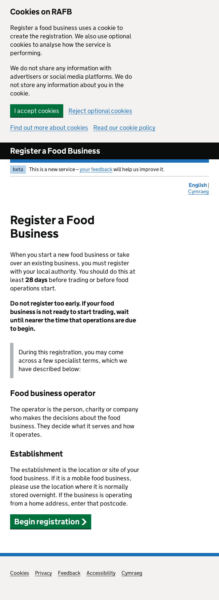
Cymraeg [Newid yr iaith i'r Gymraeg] (198, 191)
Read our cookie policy (124, 127)
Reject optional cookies (100, 111)
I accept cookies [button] (36, 111)
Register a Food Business (55, 151)
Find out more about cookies (49, 127)
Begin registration (50, 521)
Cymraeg (131, 573)
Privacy (43, 573)
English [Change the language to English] (198, 185)
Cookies (19, 573)
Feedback (69, 573)
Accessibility (100, 573)
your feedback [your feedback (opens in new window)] (96, 169)
